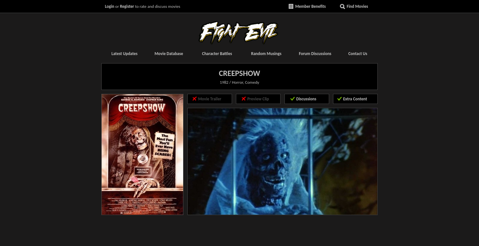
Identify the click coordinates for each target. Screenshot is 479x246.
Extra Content (355, 98)
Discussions (306, 98)
